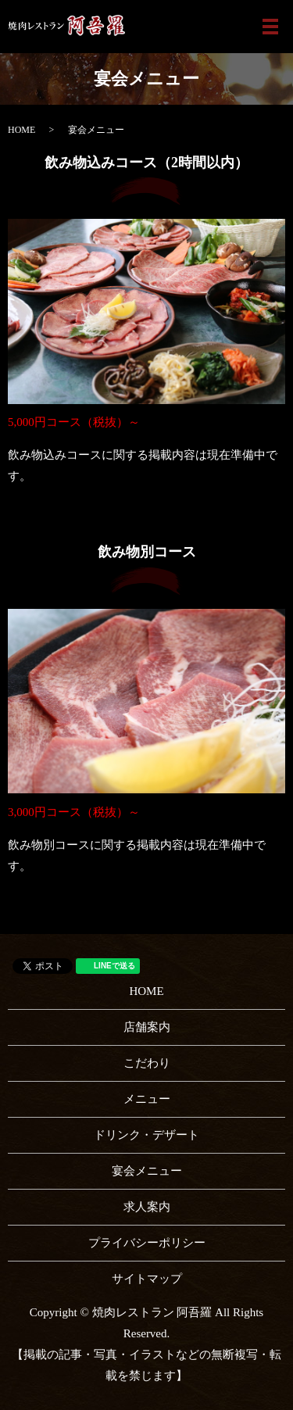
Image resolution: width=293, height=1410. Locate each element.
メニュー (146, 1099)
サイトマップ (147, 1278)
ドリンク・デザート (146, 1135)
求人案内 (146, 1207)
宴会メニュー (147, 1171)
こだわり (146, 1063)
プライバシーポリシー (146, 1242)
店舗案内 (146, 1027)
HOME (21, 129)
